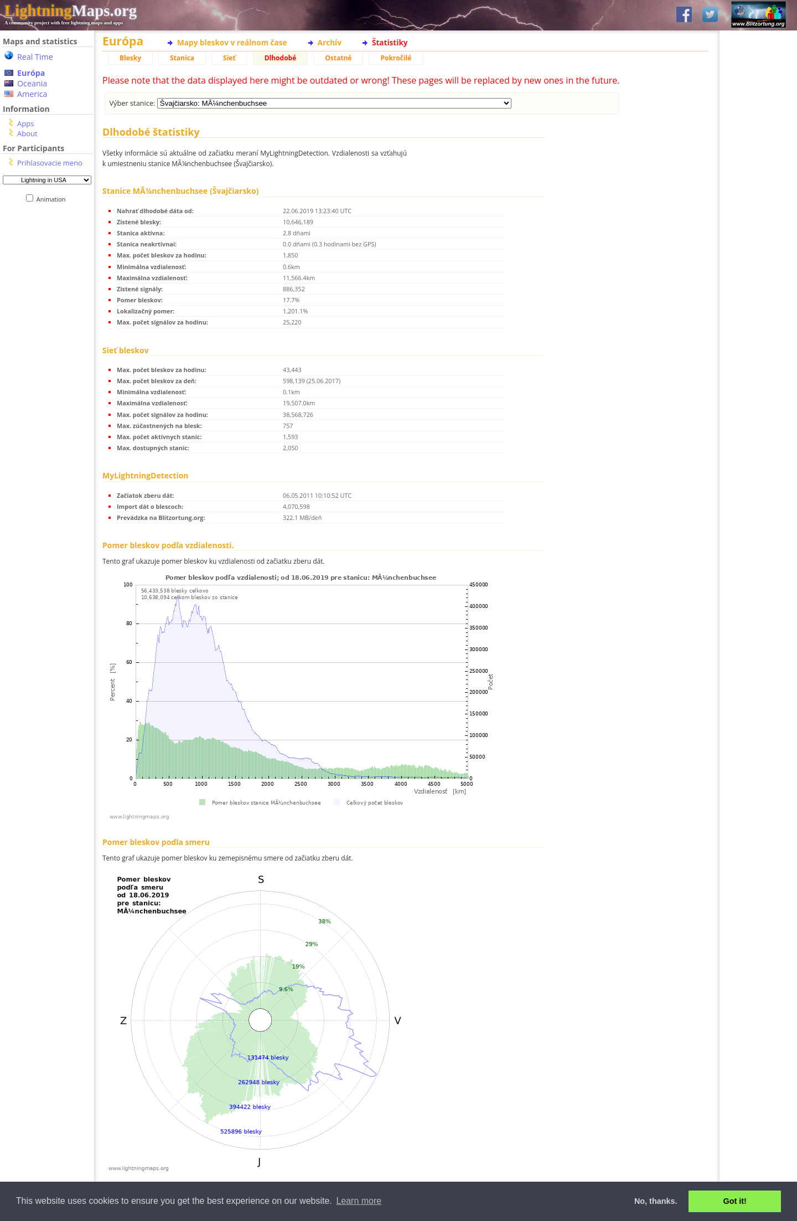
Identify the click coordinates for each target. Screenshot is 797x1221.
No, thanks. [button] (655, 1201)
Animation (53, 199)
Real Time (35, 56)
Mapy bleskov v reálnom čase (232, 42)
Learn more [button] (358, 1200)
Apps (25, 123)
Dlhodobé (281, 58)
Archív (329, 42)
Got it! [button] (735, 1201)
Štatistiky (390, 42)
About (27, 133)
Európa (31, 73)
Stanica (182, 58)
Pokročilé (395, 58)
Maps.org (70, 10)
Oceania (32, 83)
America (32, 94)
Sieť (229, 58)
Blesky (130, 58)
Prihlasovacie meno (49, 163)
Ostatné (338, 58)
